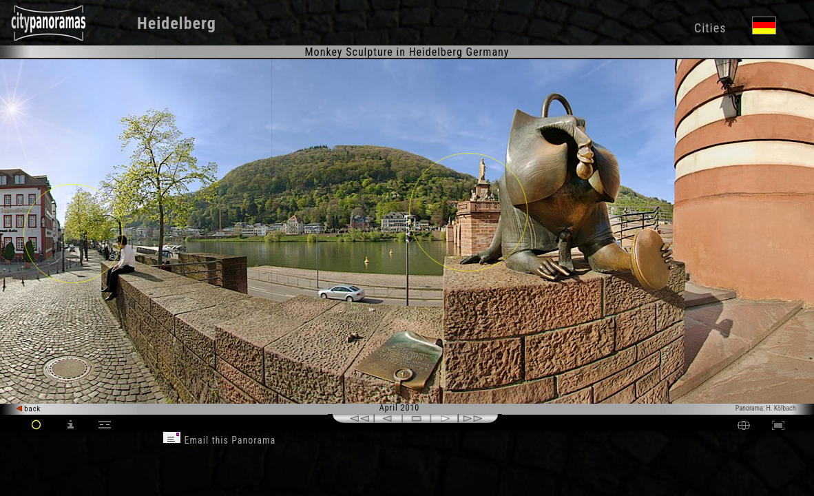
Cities (710, 28)
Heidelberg (176, 23)
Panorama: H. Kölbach (765, 408)
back (29, 408)
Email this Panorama (219, 440)
